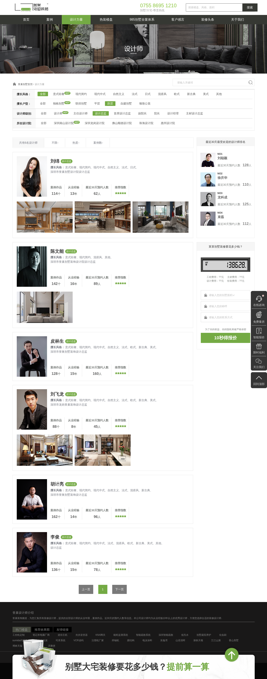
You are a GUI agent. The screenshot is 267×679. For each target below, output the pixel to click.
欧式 (177, 94)
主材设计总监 (194, 113)
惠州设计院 (168, 123)
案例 (49, 19)
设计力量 (76, 19)
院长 (157, 113)
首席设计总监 (122, 113)
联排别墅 (81, 103)
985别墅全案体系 (142, 19)
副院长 (142, 113)
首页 (26, 19)
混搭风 (162, 94)
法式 (134, 94)
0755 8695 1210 (158, 5)
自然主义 (118, 94)
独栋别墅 (58, 103)
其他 (219, 94)
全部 (43, 94)
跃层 (110, 103)
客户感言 (177, 19)
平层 (97, 103)
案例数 (98, 142)
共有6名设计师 (28, 142)
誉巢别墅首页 (25, 84)
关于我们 (237, 19)
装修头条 (207, 19)
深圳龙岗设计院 (95, 123)
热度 (75, 142)
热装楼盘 (106, 19)
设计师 (58, 113)
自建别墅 (126, 103)
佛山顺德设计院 (122, 123)
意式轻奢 (58, 94)
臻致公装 (145, 103)
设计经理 (173, 113)
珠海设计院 (146, 123)
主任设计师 (80, 113)
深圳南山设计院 (64, 123)
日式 (148, 94)
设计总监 (100, 113)
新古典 (191, 94)
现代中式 (100, 94)
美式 (206, 94)
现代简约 (81, 94)
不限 (55, 142)
